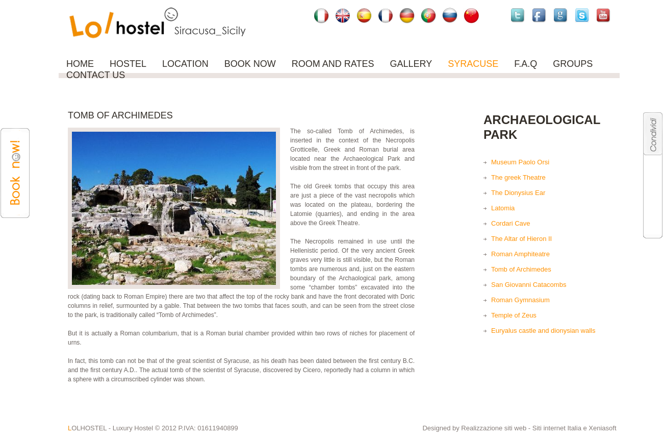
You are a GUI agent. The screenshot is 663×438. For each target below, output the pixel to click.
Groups (573, 64)
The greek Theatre (518, 177)
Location (185, 64)
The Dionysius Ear (518, 193)
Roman (502, 254)
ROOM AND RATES (333, 64)
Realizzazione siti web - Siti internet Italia (522, 428)
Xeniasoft (602, 428)
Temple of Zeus (514, 315)
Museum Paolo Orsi (520, 162)
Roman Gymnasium (520, 300)
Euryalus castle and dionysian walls (543, 330)
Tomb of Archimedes (521, 269)
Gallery (411, 64)
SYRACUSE (473, 64)
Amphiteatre (532, 254)
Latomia (503, 208)
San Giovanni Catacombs (528, 284)
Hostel (128, 64)
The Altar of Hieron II (521, 238)
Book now (250, 64)
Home (80, 64)
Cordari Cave (510, 223)
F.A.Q (525, 64)
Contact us (95, 75)
